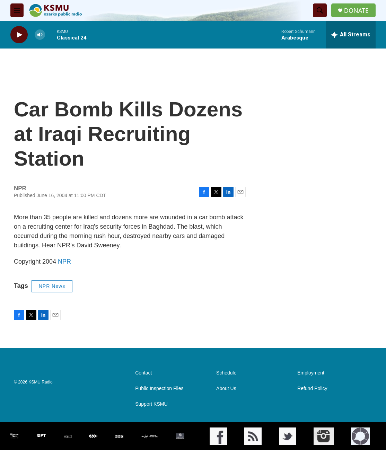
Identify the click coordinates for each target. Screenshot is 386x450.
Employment (310, 373)
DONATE (356, 10)
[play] (19, 35)
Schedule (226, 373)
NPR (64, 261)
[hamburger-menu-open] (17, 10)
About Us (226, 388)
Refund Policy (312, 388)
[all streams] (351, 34)
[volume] (40, 35)
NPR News (52, 286)
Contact (143, 373)
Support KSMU (151, 404)
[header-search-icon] (320, 10)
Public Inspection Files (159, 388)
